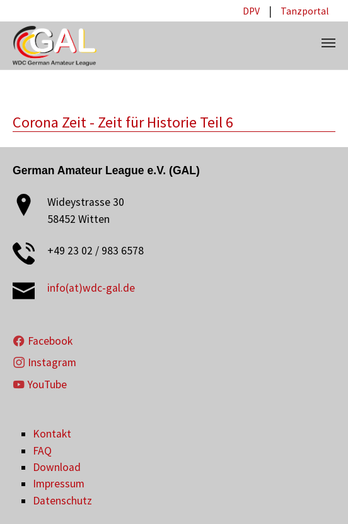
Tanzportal (305, 11)
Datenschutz (62, 501)
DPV (251, 11)
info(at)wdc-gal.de (91, 288)
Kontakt (52, 434)
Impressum (58, 484)
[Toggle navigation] (328, 43)
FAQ (42, 451)
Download (57, 467)
